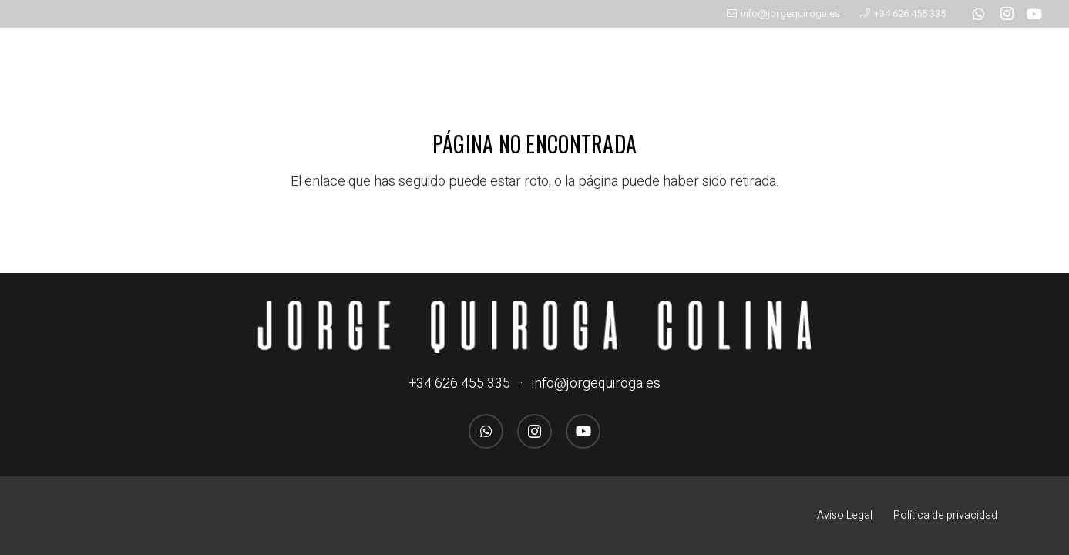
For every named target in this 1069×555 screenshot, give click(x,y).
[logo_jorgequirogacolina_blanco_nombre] (534, 327)
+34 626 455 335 (459, 383)
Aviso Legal (844, 515)
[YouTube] (1034, 14)
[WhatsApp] (979, 14)
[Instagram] (1006, 14)
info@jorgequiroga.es (596, 383)
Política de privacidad (945, 515)
